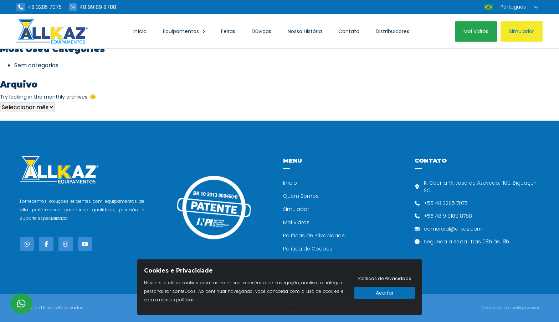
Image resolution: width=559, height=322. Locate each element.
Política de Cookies (307, 248)
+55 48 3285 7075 (446, 203)
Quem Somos (301, 196)
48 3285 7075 (39, 7)
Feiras (228, 31)
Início (140, 31)
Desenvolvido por (510, 308)
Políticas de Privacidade (314, 235)
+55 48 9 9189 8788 (448, 216)
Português (505, 7)
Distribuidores (392, 31)
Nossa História (305, 31)
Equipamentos (181, 31)
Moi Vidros (296, 222)
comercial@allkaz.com (453, 228)
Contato (348, 31)
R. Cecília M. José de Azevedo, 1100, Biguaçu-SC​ (480, 186)
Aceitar (385, 292)
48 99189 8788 (92, 7)
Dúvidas (261, 31)
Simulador (296, 209)
